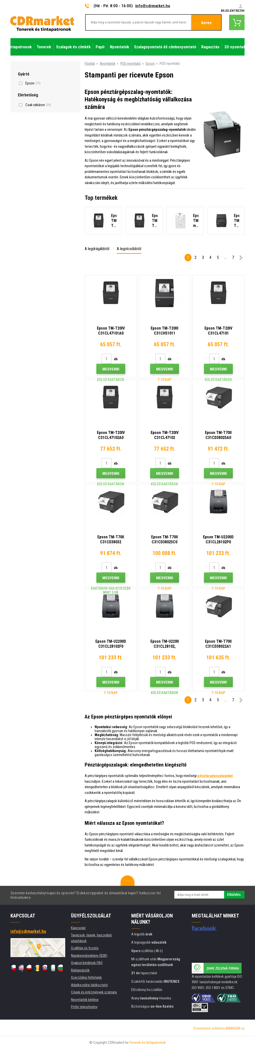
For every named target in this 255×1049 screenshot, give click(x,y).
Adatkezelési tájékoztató (89, 985)
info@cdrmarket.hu (152, 5)
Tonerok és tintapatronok (147, 1042)
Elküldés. (234, 894)
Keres (206, 22)
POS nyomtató (130, 64)
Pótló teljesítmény (84, 1007)
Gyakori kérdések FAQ (87, 963)
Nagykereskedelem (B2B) (89, 955)
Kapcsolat (78, 928)
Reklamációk (80, 970)
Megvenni (110, 369)
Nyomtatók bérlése (85, 999)
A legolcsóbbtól (129, 248)
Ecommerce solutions (209, 1028)
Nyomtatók (107, 64)
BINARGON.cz (235, 1028)
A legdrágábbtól (97, 248)
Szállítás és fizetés (85, 948)
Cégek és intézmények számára (94, 992)
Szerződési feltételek (86, 977)
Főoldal (90, 64)
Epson (150, 64)
